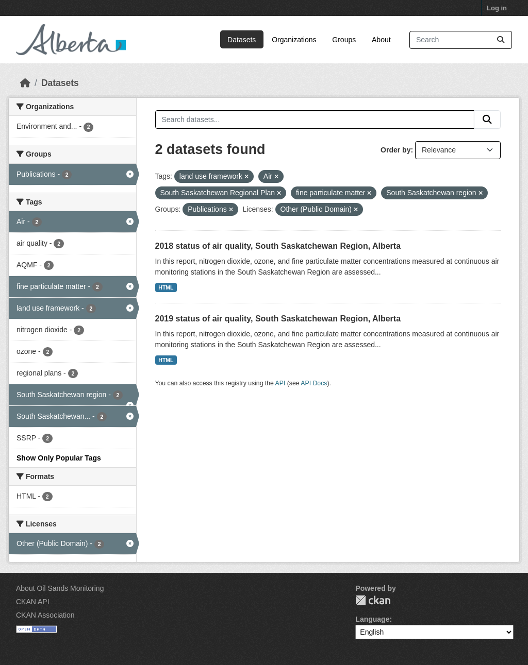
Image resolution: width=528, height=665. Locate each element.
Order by (395, 150)
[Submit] (500, 40)
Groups (344, 40)
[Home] (25, 83)
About (381, 40)
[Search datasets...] (460, 40)
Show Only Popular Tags (58, 458)
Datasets (241, 40)
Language (372, 619)
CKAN (372, 600)
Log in (497, 8)
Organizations (294, 40)
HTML (165, 287)
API (280, 383)
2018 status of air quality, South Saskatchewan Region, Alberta (278, 246)
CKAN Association (45, 615)
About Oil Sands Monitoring (60, 588)
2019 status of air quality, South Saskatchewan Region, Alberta (278, 318)
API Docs (314, 383)
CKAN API (33, 602)
